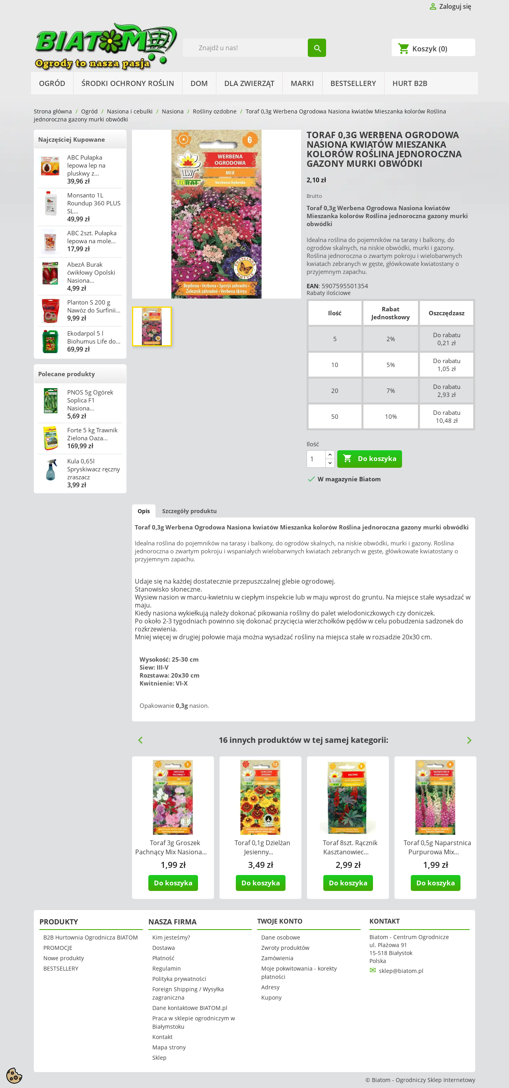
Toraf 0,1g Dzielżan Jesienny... (262, 847)
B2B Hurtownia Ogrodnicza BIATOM (90, 937)
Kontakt (162, 1037)
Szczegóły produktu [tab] (189, 511)
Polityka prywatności (179, 979)
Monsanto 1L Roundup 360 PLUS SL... (93, 203)
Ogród (52, 83)
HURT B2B (409, 83)
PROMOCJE (57, 947)
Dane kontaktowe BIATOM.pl (189, 1008)
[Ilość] (316, 459)
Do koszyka (369, 458)
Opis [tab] (144, 511)
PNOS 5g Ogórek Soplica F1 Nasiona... (90, 400)
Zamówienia (277, 958)
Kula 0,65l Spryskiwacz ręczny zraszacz (93, 469)
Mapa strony (169, 1047)
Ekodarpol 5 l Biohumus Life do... (93, 337)
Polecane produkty (66, 374)
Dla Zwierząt (249, 83)
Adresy (270, 987)
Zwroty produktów (285, 947)
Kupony (271, 997)
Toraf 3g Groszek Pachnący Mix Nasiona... (171, 847)
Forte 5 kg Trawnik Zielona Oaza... (92, 434)
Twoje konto (280, 921)
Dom (199, 83)
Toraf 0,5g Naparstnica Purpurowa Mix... (437, 847)
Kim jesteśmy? (171, 937)
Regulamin (166, 968)
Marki (302, 83)
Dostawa (163, 947)
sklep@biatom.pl (401, 971)
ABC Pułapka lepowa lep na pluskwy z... (86, 165)
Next (466, 737)
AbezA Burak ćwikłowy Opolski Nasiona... (91, 272)
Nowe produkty (63, 958)
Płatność (163, 958)
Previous (137, 737)
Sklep (159, 1057)
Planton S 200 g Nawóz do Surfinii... (93, 306)
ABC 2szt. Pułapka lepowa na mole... (92, 237)
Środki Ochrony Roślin (128, 83)
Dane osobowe (280, 937)
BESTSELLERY (353, 83)
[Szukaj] (254, 48)
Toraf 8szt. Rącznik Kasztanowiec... (350, 847)
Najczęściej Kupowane (71, 139)
